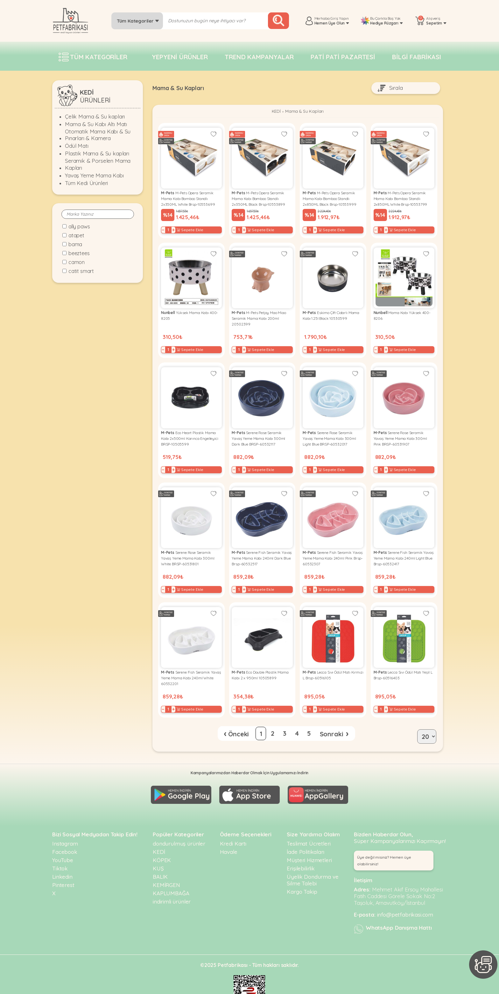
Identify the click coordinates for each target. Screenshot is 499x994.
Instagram (65, 824)
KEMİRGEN (166, 865)
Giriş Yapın (339, 18)
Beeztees (79, 253)
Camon (76, 262)
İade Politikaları (305, 832)
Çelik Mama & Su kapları (95, 116)
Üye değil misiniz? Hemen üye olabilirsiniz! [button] (384, 841)
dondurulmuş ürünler (179, 824)
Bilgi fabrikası (416, 57)
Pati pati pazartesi (343, 57)
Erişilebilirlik (301, 849)
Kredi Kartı (233, 824)
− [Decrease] (165, 227)
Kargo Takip (302, 872)
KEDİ (274, 112)
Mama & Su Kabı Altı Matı (96, 124)
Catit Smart (81, 271)
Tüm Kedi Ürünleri (86, 183)
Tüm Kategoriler (138, 21)
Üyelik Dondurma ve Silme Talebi (312, 860)
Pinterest (63, 865)
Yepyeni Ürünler (180, 57)
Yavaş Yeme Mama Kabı (94, 175)
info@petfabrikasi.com (405, 895)
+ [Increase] (175, 227)
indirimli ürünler (172, 882)
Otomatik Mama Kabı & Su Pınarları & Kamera (97, 134)
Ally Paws (79, 226)
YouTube (62, 840)
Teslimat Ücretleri (308, 824)
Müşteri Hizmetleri (309, 840)
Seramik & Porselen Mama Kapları (97, 164)
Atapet (76, 235)
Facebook (64, 832)
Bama (75, 244)
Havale (228, 832)
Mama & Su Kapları (305, 112)
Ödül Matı (76, 145)
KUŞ (158, 849)
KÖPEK (162, 840)
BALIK (160, 857)
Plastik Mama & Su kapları (97, 153)
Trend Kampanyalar (259, 57)
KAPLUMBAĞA (171, 873)
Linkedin (62, 857)
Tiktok (60, 849)
